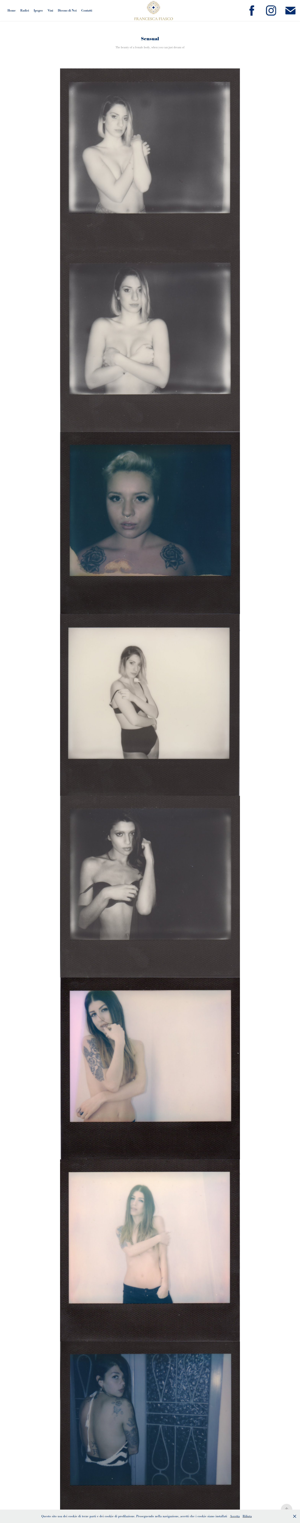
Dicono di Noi (67, 10)
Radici (24, 10)
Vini (50, 10)
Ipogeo (38, 10)
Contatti (86, 10)
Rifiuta (247, 1516)
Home (11, 10)
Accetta (235, 1516)
